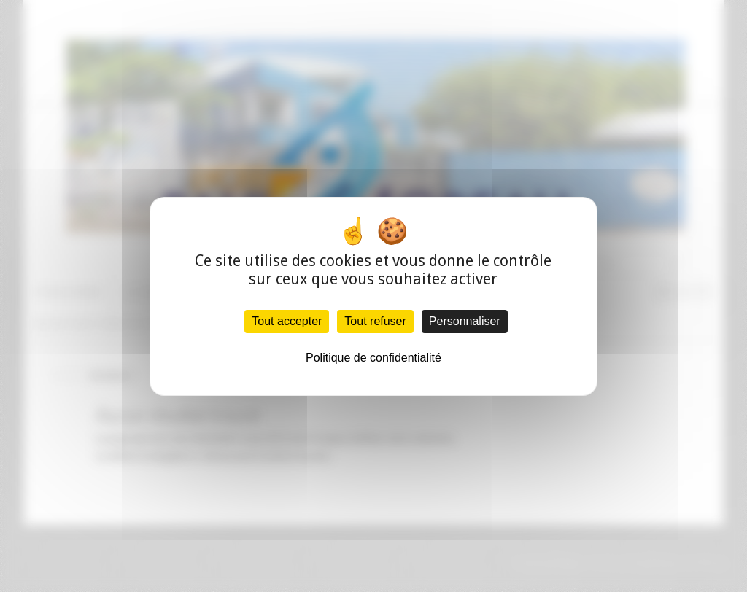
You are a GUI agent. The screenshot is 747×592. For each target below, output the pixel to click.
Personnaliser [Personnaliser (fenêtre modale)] (464, 321)
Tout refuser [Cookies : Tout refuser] (375, 321)
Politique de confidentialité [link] (373, 357)
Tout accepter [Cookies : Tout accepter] (287, 321)
